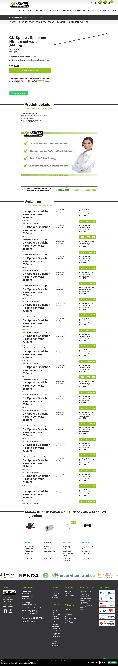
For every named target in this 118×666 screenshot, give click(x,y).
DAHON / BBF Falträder (56, 615)
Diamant (54, 610)
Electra (54, 612)
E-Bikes (54, 622)
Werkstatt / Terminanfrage (103, 11)
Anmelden (55, 591)
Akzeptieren (112, 662)
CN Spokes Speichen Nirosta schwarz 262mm (36, 214)
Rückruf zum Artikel (78, 22)
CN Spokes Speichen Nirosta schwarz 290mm (36, 447)
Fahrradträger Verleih (56, 633)
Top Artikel (68, 593)
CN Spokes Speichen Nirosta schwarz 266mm (27, 42)
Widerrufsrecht (69, 598)
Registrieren (55, 593)
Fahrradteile (18, 17)
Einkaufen (80, 11)
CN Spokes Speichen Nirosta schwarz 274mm (36, 354)
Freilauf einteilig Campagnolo (49, 548)
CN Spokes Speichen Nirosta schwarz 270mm (36, 338)
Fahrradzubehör (56, 631)
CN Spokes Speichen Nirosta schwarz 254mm (36, 245)
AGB (66, 616)
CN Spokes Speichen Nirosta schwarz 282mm (36, 385)
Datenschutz (68, 614)
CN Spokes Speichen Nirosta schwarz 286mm (36, 416)
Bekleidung (55, 641)
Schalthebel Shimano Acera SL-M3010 (30, 549)
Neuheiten (55, 645)
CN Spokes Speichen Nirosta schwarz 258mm (36, 276)
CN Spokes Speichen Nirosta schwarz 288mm (36, 432)
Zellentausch (56, 639)
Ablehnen (103, 662)
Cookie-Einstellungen (91, 662)
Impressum (68, 612)
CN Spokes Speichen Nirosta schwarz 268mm (36, 323)
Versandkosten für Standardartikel (37, 60)
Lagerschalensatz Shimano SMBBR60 (87, 549)
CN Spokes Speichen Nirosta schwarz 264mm (36, 307)
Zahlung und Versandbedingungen (69, 621)
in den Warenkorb (29, 70)
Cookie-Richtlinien (31, 663)
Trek (53, 608)
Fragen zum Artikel (57, 22)
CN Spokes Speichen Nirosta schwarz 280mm (36, 370)
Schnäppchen (56, 636)
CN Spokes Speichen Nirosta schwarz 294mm (36, 478)
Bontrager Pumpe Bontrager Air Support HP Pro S (68, 551)
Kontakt (67, 609)
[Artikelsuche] (92, 4)
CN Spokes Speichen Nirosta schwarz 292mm (36, 463)
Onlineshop (25, 11)
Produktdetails (26, 22)
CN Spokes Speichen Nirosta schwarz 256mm (36, 261)
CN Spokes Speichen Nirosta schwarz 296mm (36, 494)
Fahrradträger (56, 628)
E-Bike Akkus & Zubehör (46, 11)
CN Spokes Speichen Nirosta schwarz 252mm (36, 230)
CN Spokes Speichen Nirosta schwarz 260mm (36, 292)
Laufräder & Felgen (33, 17)
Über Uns (66, 11)
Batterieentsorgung (69, 618)
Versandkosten (69, 595)
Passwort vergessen (55, 596)
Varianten (41, 22)
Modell (13, 22)
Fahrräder (55, 624)
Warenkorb (68, 591)
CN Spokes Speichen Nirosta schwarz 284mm (36, 401)
